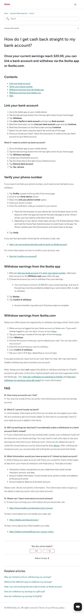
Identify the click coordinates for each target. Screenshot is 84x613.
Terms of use (45, 608)
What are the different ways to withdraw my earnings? (28, 582)
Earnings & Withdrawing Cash (18, 13)
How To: (31, 13)
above (57, 445)
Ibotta (6, 13)
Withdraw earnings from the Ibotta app (26, 90)
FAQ (11, 96)
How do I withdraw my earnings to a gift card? (24, 591)
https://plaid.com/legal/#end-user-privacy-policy (31, 532)
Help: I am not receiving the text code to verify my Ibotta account (38, 244)
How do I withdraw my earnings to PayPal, (43, 377)
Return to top (42, 558)
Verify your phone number (21, 86)
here (54, 331)
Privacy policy (58, 608)
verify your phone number (54, 273)
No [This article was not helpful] (50, 551)
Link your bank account (19, 83)
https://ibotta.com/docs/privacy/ (23, 520)
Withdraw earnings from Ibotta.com (25, 93)
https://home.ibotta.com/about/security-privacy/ (31, 508)
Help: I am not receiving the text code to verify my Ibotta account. (33, 587)
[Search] (42, 19)
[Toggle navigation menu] (75, 5)
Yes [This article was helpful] (36, 551)
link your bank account (28, 273)
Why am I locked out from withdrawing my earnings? (27, 577)
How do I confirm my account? (23, 256)
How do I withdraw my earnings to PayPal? (23, 596)
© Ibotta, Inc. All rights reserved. (21, 608)
